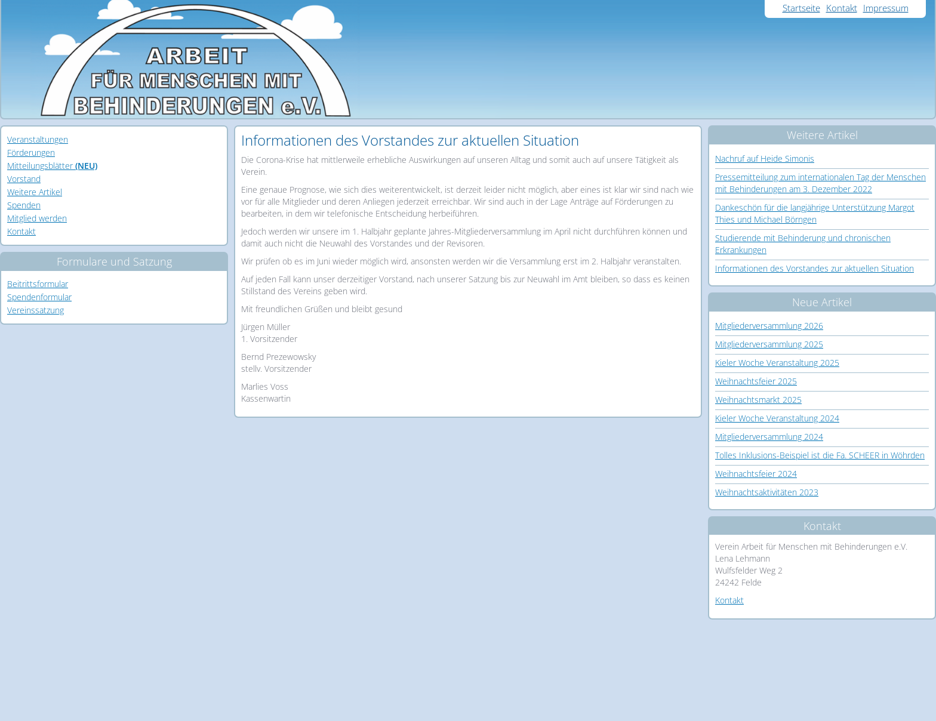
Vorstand (24, 178)
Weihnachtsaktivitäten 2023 (766, 492)
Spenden (24, 205)
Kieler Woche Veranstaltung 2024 (777, 418)
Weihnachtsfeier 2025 (756, 381)
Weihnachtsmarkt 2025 (758, 399)
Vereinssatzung (35, 310)
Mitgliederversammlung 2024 (769, 436)
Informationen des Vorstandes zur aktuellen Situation (814, 268)
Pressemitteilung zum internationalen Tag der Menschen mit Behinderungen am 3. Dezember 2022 (820, 183)
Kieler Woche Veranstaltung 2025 (777, 362)
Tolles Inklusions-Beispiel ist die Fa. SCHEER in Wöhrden (820, 455)
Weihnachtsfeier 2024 (756, 473)
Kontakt (841, 8)
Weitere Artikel (34, 192)
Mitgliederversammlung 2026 (769, 325)
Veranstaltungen (37, 139)
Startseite (801, 8)
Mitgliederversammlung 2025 (769, 344)
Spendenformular (39, 297)
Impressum (886, 8)
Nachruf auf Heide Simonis (764, 158)
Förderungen (31, 152)
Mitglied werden (37, 218)
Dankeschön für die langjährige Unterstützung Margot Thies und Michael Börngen (815, 213)
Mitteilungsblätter (52, 165)
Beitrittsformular (37, 283)
